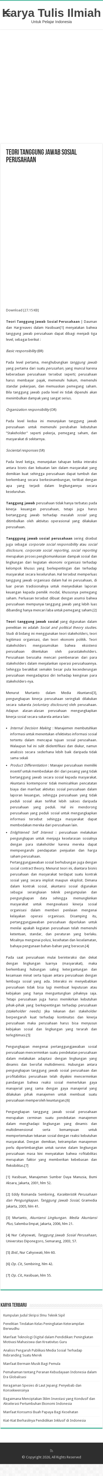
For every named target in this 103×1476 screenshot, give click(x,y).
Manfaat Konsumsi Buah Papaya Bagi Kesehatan (40, 1412)
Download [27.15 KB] (22, 310)
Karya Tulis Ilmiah (51, 12)
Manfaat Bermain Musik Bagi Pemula (31, 1364)
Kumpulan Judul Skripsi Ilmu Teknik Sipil (34, 1315)
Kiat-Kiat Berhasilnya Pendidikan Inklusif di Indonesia (44, 1420)
